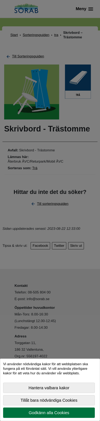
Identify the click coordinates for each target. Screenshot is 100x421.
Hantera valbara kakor (49, 388)
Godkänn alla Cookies (49, 412)
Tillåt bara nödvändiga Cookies (49, 400)
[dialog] (50, 390)
